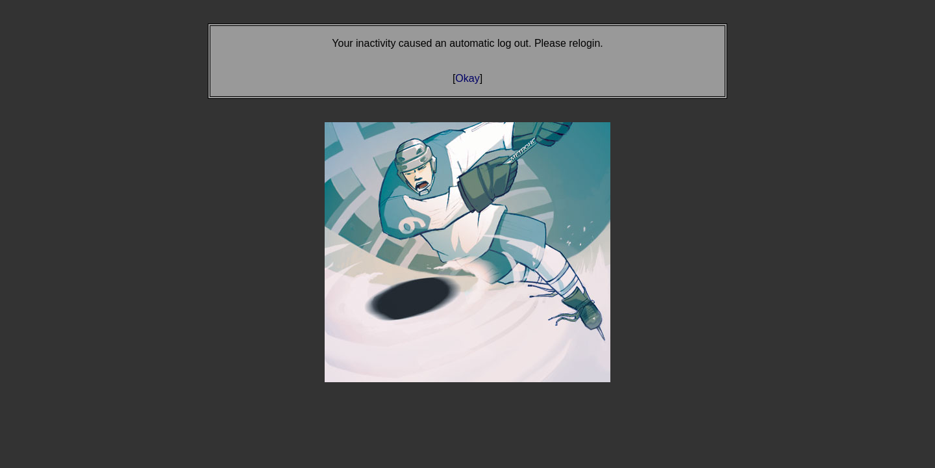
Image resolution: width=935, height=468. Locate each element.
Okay (467, 78)
